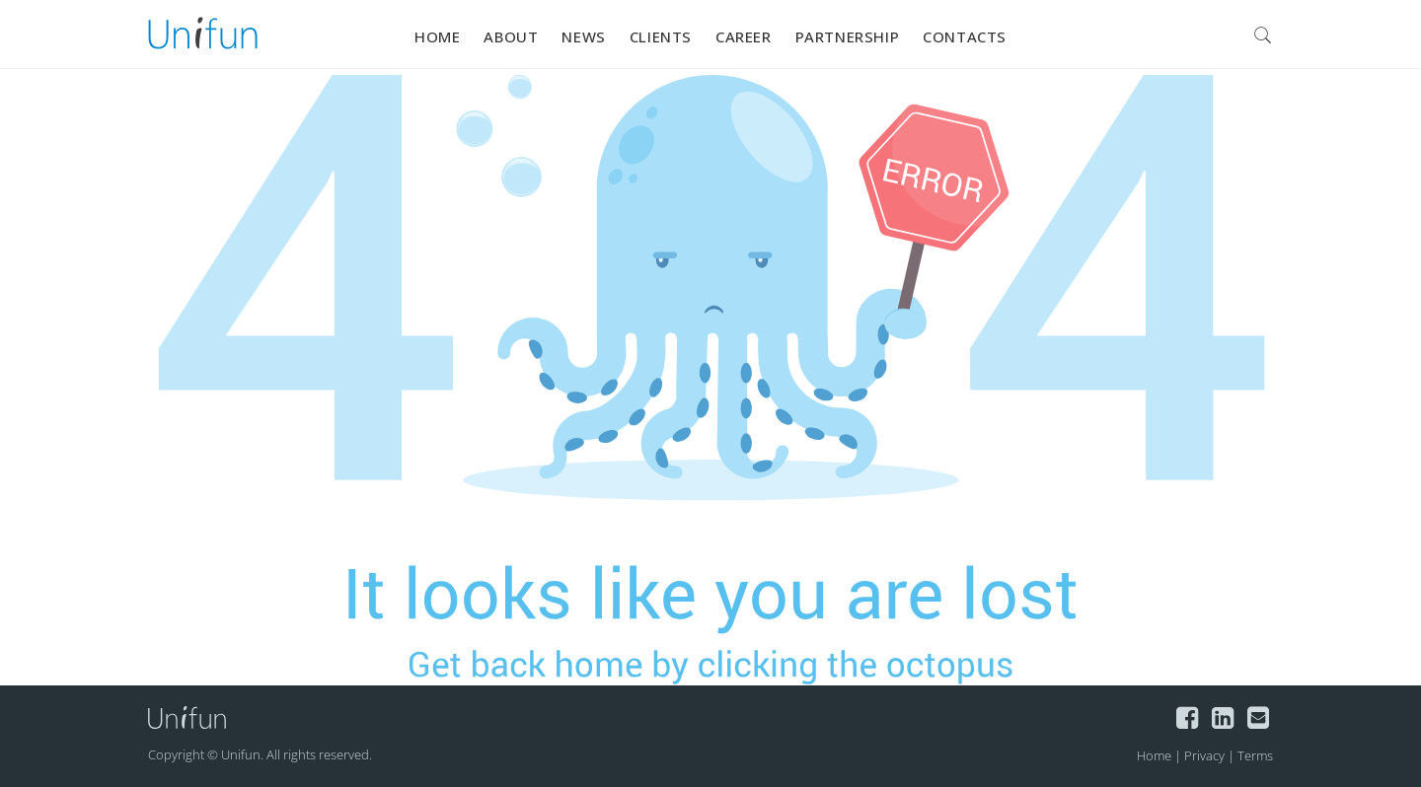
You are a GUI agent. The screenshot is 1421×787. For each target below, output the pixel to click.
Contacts (965, 36)
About (511, 36)
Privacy (1204, 755)
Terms (1255, 755)
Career (743, 36)
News (583, 36)
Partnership (847, 36)
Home (437, 36)
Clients (661, 36)
